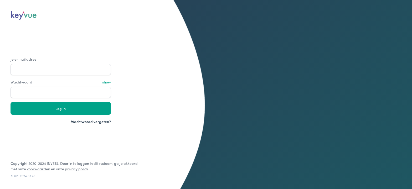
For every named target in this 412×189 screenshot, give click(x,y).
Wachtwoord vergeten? (91, 121)
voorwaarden (38, 169)
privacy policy (76, 169)
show (106, 82)
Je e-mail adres (23, 59)
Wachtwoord (21, 82)
